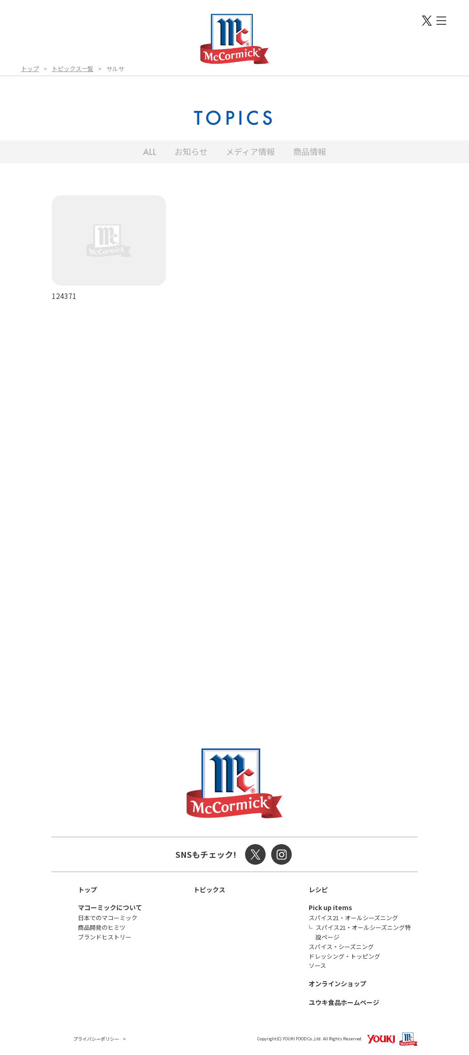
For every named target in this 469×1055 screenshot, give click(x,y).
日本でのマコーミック (107, 917)
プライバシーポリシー (96, 1038)
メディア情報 (250, 151)
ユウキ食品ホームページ (344, 1002)
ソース (317, 965)
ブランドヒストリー (104, 937)
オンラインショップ (337, 983)
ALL (149, 151)
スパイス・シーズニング (341, 946)
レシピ (318, 889)
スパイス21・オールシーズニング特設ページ (363, 932)
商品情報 (309, 151)
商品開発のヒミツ (101, 927)
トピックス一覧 (72, 68)
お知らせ (191, 151)
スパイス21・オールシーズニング (353, 917)
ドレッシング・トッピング (344, 956)
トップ (30, 68)
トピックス (209, 889)
